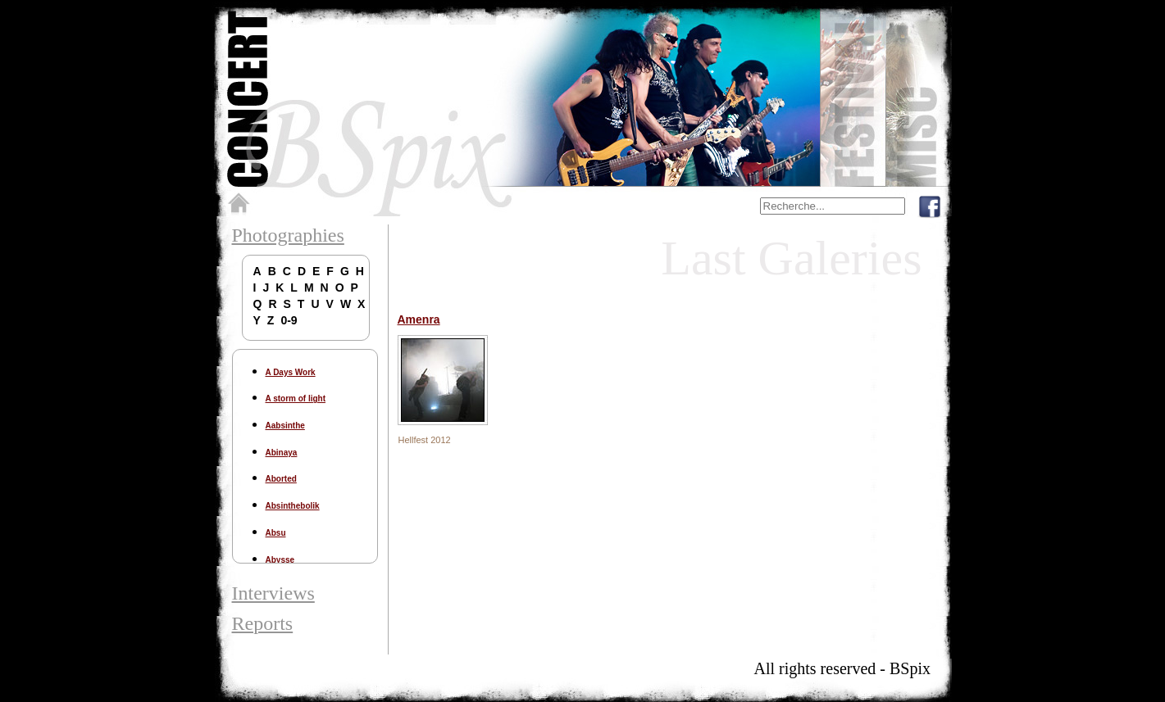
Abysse (280, 559)
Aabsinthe (285, 425)
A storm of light (296, 398)
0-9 (288, 320)
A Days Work (291, 372)
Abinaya (282, 452)
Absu (276, 532)
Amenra (419, 319)
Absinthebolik (293, 505)
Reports (263, 623)
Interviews (273, 593)
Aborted (281, 478)
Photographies (288, 235)
